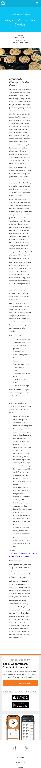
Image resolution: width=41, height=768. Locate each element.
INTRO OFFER (20, 762)
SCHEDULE (20, 757)
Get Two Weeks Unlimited (20, 683)
